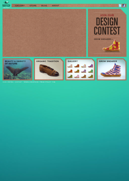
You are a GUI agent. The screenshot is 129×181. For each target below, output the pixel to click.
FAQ (53, 82)
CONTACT (18, 82)
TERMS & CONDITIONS (31, 82)
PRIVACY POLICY (45, 82)
